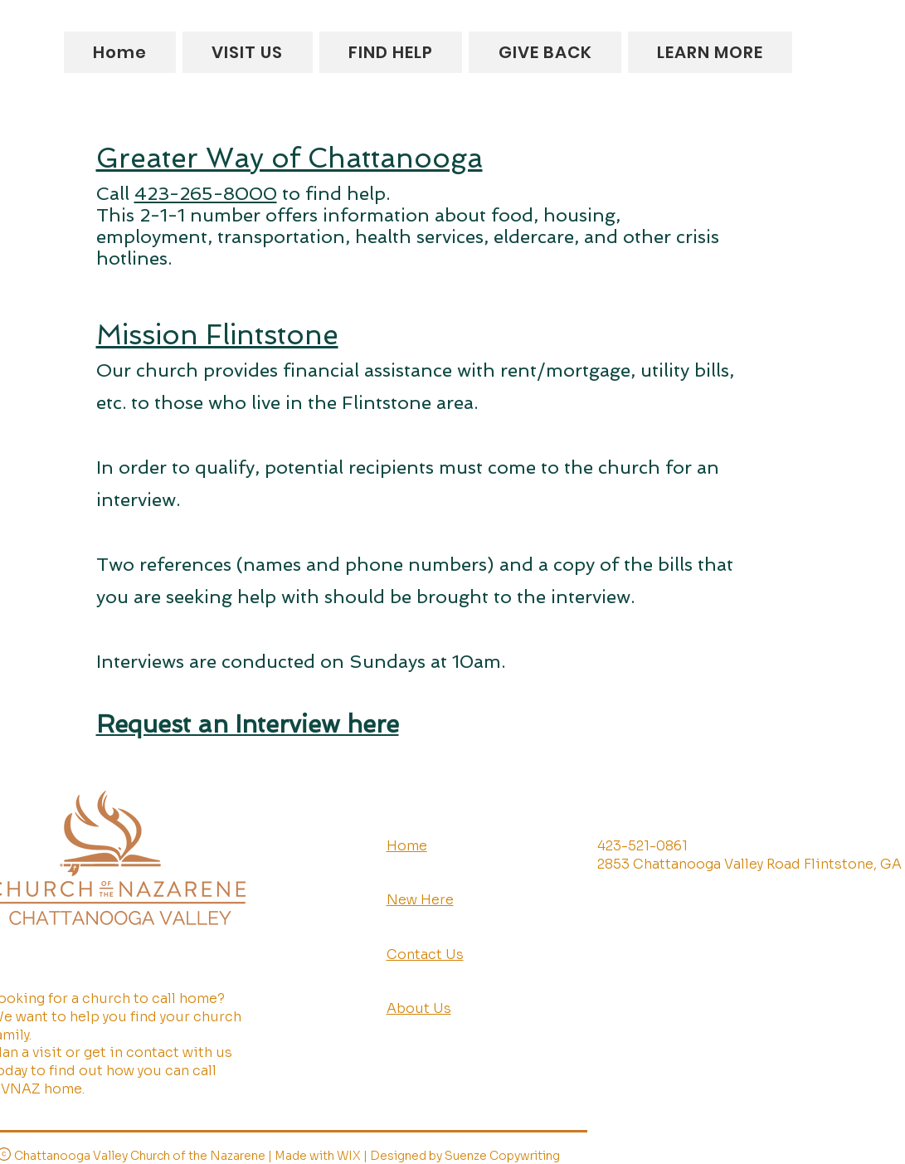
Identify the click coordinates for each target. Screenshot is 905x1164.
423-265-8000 (205, 193)
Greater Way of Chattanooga (289, 158)
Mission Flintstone (217, 335)
